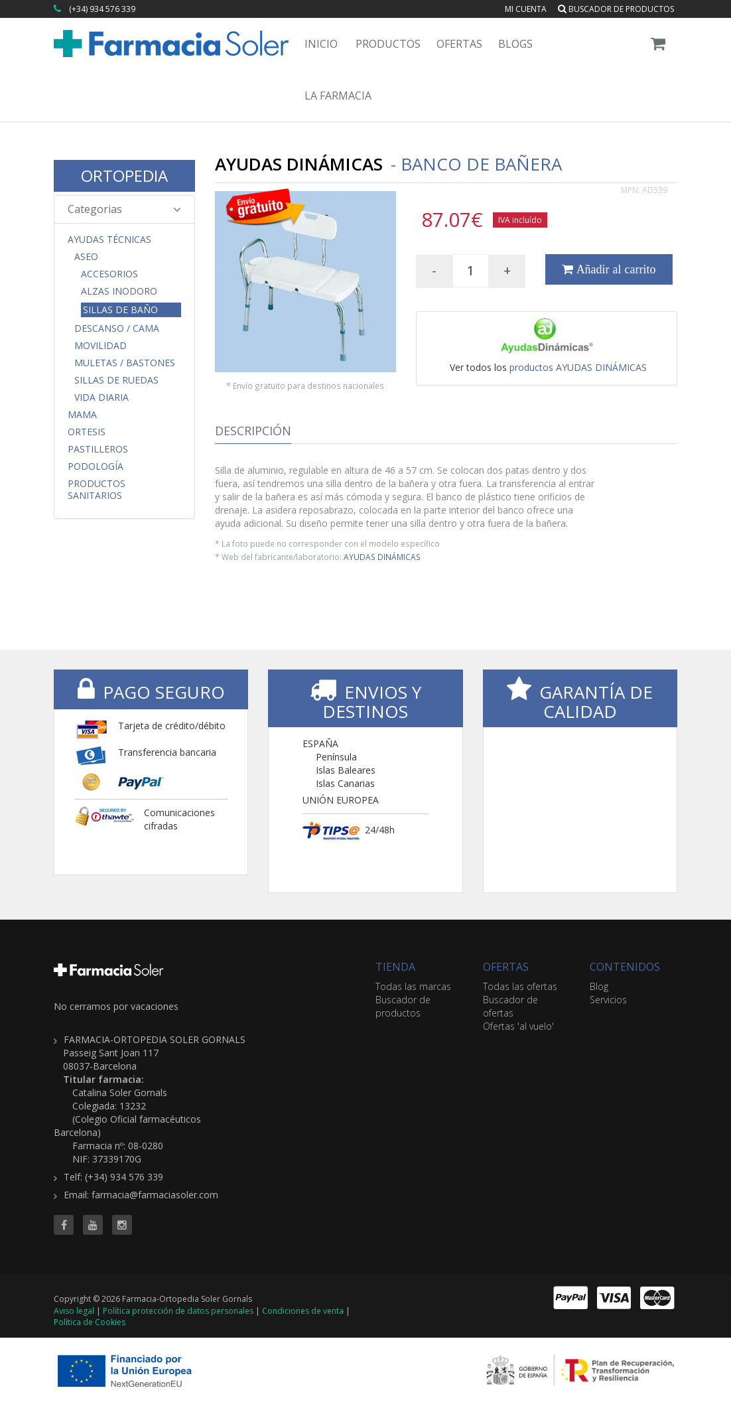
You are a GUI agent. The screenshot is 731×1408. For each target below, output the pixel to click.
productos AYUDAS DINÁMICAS (578, 367)
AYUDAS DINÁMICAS (382, 556)
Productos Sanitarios (96, 490)
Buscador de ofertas (510, 1006)
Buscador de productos (616, 9)
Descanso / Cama (116, 328)
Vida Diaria (101, 397)
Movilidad (100, 346)
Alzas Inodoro (119, 291)
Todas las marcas (413, 986)
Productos (388, 43)
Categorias (124, 209)
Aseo (86, 257)
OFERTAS (506, 966)
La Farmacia (337, 95)
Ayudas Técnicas (109, 240)
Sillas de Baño (120, 309)
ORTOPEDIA (124, 175)
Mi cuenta (526, 9)
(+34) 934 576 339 (102, 9)
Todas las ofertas (520, 986)
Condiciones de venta (303, 1310)
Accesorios (109, 274)
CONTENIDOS (625, 966)
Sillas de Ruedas (116, 380)
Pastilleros (98, 449)
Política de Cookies (89, 1322)
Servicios (608, 999)
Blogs (515, 43)
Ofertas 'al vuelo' (518, 1026)
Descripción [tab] (253, 431)
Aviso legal (74, 1310)
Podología (95, 466)
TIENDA (395, 966)
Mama (82, 415)
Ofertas (459, 43)
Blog (599, 986)
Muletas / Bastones (124, 363)
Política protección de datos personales (178, 1310)
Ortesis (86, 432)
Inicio (321, 43)
